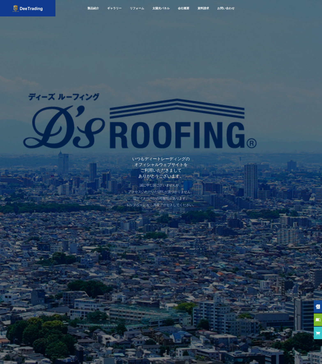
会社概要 (183, 8)
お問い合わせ (226, 8)
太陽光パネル (161, 8)
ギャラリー (114, 8)
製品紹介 (93, 8)
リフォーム (137, 8)
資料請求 (203, 8)
